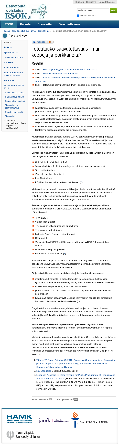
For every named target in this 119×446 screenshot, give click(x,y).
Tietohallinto (44, 31)
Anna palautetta (40, 399)
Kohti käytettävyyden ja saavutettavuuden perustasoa (70, 69)
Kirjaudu (79, 2)
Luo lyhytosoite (65, 399)
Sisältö (7, 42)
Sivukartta (45, 24)
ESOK (9, 24)
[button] (42, 42)
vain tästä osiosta (88, 15)
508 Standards (43, 371)
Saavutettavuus (69, 24)
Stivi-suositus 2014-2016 (24, 31)
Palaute (25, 24)
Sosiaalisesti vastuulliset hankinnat (60, 73)
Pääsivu (6, 31)
